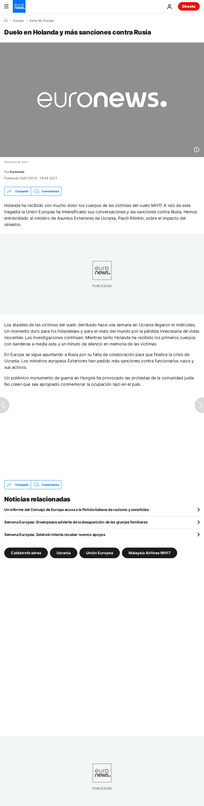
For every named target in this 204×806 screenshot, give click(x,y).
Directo (189, 6)
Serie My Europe (41, 20)
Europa (18, 20)
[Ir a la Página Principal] (19, 6)
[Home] (5, 20)
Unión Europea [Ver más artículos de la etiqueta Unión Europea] (99, 553)
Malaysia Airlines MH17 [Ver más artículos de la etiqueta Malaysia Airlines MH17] (150, 553)
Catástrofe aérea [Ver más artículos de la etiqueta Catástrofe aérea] (26, 553)
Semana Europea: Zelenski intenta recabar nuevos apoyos (54, 534)
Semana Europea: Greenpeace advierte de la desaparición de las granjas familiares (76, 522)
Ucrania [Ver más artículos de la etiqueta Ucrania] (64, 553)
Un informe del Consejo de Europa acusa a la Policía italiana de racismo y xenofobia (76, 509)
